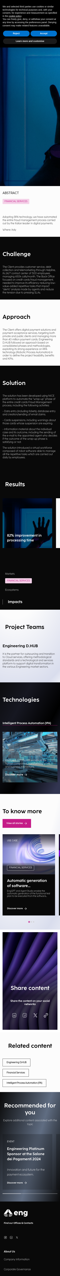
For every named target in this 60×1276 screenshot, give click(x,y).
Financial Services (15, 201)
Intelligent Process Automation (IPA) (27, 723)
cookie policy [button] (15, 16)
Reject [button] (16, 33)
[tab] (29, 922)
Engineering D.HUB (16, 1062)
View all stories (16, 823)
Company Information (16, 1259)
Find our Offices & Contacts (18, 1223)
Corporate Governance (17, 1269)
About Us (9, 1251)
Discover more (16, 774)
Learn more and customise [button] (30, 41)
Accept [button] (44, 33)
